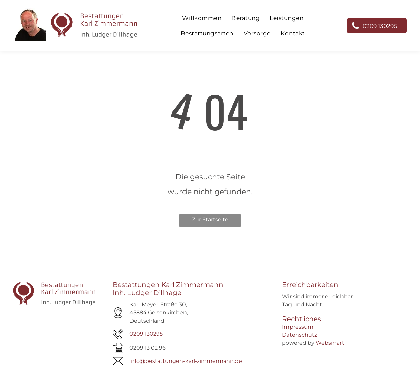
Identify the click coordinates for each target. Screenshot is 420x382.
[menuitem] (201, 18)
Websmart (330, 343)
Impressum (297, 327)
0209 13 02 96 (147, 348)
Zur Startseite (210, 219)
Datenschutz (299, 335)
